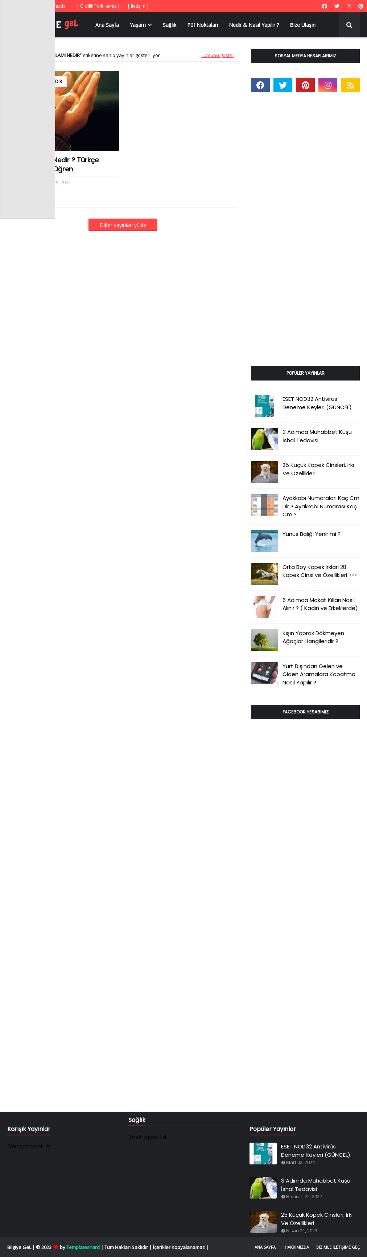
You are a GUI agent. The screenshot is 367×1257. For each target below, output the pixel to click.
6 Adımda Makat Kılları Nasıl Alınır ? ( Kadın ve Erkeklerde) (320, 604)
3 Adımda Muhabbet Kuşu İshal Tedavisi (317, 436)
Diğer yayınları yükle (123, 224)
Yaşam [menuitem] (138, 24)
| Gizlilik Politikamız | (98, 6)
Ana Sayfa (265, 1247)
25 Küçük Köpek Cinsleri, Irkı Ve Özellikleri (318, 469)
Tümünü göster (217, 55)
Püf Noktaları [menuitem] (202, 24)
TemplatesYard (83, 1247)
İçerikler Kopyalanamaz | (181, 1247)
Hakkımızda (297, 1247)
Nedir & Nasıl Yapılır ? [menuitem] (254, 24)
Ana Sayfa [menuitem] (107, 24)
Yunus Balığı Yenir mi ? (312, 534)
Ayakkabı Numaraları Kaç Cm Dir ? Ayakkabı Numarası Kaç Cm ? (321, 506)
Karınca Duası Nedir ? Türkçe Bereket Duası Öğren (53, 164)
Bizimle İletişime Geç (338, 1247)
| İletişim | (138, 6)
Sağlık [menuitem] (169, 24)
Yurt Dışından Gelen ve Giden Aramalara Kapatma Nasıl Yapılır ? (319, 674)
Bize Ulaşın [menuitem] (303, 24)
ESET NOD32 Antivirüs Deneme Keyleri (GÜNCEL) (317, 403)
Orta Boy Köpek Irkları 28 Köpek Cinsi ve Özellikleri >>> (320, 571)
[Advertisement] (305, 237)
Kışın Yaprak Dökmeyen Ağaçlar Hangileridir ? (313, 637)
